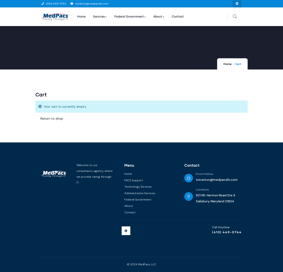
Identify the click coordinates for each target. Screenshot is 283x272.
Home (227, 64)
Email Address (204, 174)
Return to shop (51, 118)
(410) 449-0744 (227, 232)
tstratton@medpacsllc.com (217, 180)
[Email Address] (188, 178)
